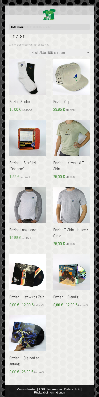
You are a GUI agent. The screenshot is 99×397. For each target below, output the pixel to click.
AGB (42, 389)
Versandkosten (26, 389)
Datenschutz (72, 389)
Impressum (54, 389)
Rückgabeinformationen (49, 392)
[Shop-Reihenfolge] (59, 52)
